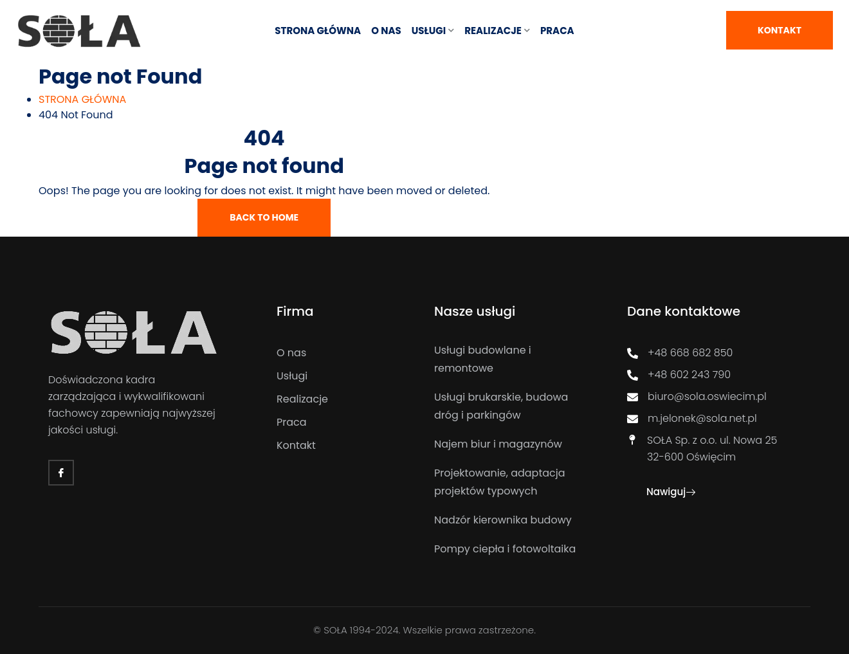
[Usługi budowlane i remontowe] (511, 359)
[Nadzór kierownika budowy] (511, 520)
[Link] (79, 30)
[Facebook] (61, 473)
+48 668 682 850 (680, 353)
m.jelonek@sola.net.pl (692, 418)
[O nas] (346, 353)
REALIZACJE (493, 30)
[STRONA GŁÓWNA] (82, 99)
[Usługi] (346, 376)
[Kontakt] (346, 445)
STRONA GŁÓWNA (318, 30)
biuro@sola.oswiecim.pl (697, 396)
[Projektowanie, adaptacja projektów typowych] (511, 482)
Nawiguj (670, 492)
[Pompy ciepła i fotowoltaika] (511, 549)
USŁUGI (429, 30)
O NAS (386, 30)
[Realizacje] (346, 399)
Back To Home (264, 217)
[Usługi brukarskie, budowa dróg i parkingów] (511, 406)
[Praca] (346, 422)
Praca (557, 30)
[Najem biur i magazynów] (511, 444)
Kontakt (779, 30)
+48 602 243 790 (679, 374)
